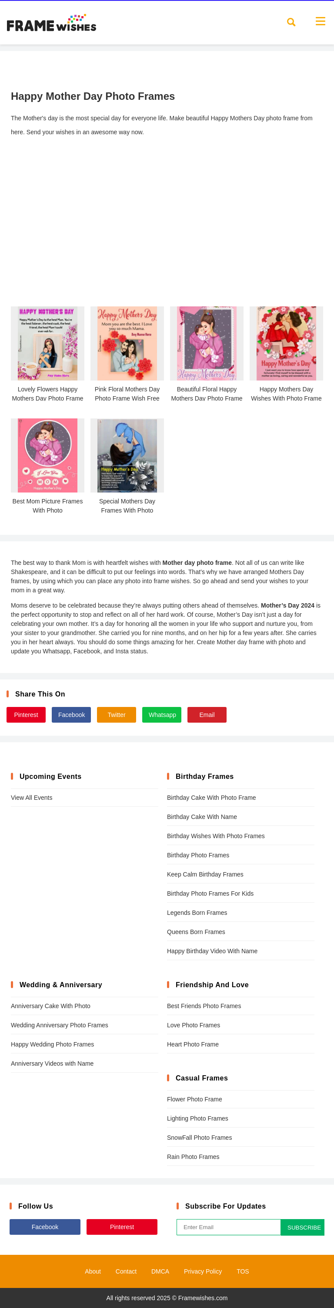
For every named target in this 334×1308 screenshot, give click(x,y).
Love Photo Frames (193, 1025)
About (93, 1271)
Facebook (71, 714)
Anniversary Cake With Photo (50, 1005)
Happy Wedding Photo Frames (52, 1044)
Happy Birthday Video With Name (212, 951)
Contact (126, 1271)
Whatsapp (162, 714)
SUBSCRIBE (304, 1227)
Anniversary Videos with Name (52, 1063)
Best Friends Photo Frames (204, 1005)
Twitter (116, 714)
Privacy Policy (203, 1271)
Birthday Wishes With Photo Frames (216, 835)
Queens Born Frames (196, 931)
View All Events (31, 797)
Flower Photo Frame (194, 1099)
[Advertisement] (167, 232)
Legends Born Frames (197, 912)
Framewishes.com (203, 1297)
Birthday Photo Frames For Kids (210, 893)
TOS (243, 1271)
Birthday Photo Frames (198, 855)
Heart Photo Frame (193, 1044)
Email (206, 714)
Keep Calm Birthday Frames (205, 874)
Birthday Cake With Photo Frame (211, 797)
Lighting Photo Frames (197, 1118)
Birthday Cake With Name (202, 816)
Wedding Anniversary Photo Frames (59, 1025)
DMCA (160, 1271)
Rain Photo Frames (193, 1156)
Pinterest (26, 714)
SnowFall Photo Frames (199, 1137)
